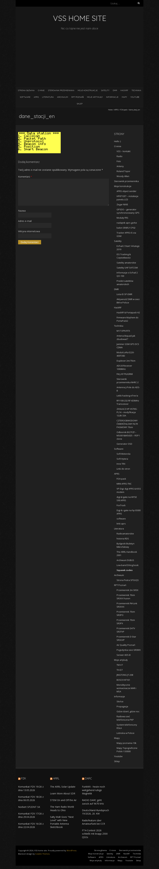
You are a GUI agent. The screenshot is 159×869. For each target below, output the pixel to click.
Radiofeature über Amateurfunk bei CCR (93, 822)
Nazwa (22, 210)
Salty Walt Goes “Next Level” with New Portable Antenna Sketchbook (62, 822)
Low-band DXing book (128, 565)
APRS (36, 97)
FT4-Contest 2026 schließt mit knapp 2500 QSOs (95, 834)
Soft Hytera (122, 458)
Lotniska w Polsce (125, 733)
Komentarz (25, 176)
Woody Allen (123, 176)
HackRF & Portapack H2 (128, 312)
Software (25, 97)
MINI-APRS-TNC (124, 483)
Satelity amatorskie (126, 262)
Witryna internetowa (29, 231)
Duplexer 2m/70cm (126, 360)
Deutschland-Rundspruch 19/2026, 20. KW (95, 812)
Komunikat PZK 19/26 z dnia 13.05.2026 (31, 788)
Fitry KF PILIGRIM (125, 373)
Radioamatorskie (125, 533)
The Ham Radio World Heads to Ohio (62, 808)
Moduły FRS (122, 217)
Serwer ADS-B (124, 654)
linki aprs (121, 523)
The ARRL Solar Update (62, 786)
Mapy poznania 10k (126, 743)
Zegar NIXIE (122, 204)
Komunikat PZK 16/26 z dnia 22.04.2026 (31, 825)
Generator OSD (124, 443)
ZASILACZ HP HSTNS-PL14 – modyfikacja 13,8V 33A (127, 412)
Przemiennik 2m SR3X (127, 590)
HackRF (124, 90)
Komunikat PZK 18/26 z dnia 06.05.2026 (31, 798)
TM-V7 (120, 664)
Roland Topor (123, 171)
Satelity (105, 90)
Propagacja (122, 706)
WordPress (71, 850)
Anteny (120, 166)
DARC (88, 778)
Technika (136, 90)
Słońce (120, 701)
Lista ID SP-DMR (124, 294)
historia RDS (123, 538)
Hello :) (117, 141)
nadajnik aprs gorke (127, 222)
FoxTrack (121, 505)
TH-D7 (120, 669)
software (121, 518)
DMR (115, 90)
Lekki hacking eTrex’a (127, 395)
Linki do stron (123, 468)
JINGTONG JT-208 (125, 674)
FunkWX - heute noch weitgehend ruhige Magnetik (93, 790)
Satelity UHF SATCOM (127, 267)
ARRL (56, 778)
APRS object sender (126, 191)
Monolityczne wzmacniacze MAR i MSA (126, 688)
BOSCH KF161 (123, 679)
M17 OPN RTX (123, 330)
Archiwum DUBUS (125, 560)
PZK (23, 778)
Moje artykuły (95, 97)
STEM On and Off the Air (63, 800)
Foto (119, 161)
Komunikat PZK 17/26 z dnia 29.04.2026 (31, 815)
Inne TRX (121, 463)
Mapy (124, 97)
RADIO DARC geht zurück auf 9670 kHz (93, 802)
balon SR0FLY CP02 (126, 227)
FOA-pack (123, 110)
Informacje (112, 97)
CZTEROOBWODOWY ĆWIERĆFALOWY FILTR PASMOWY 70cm (127, 424)
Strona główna (26, 90)
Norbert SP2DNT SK (29, 806)
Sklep (79, 103)
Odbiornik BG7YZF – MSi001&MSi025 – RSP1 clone (128, 435)
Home (110, 110)
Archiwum (62, 97)
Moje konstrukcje (88, 90)
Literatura (48, 97)
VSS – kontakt (123, 151)
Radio (119, 156)
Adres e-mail (25, 221)
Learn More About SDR (62, 793)
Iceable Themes (42, 854)
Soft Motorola (123, 453)
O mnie (41, 90)
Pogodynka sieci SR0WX (129, 649)
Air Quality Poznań (126, 644)
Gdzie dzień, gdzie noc (128, 711)
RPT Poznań (77, 97)
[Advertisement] (79, 55)
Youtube (134, 97)
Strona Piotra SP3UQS (128, 580)
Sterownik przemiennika (61, 90)
